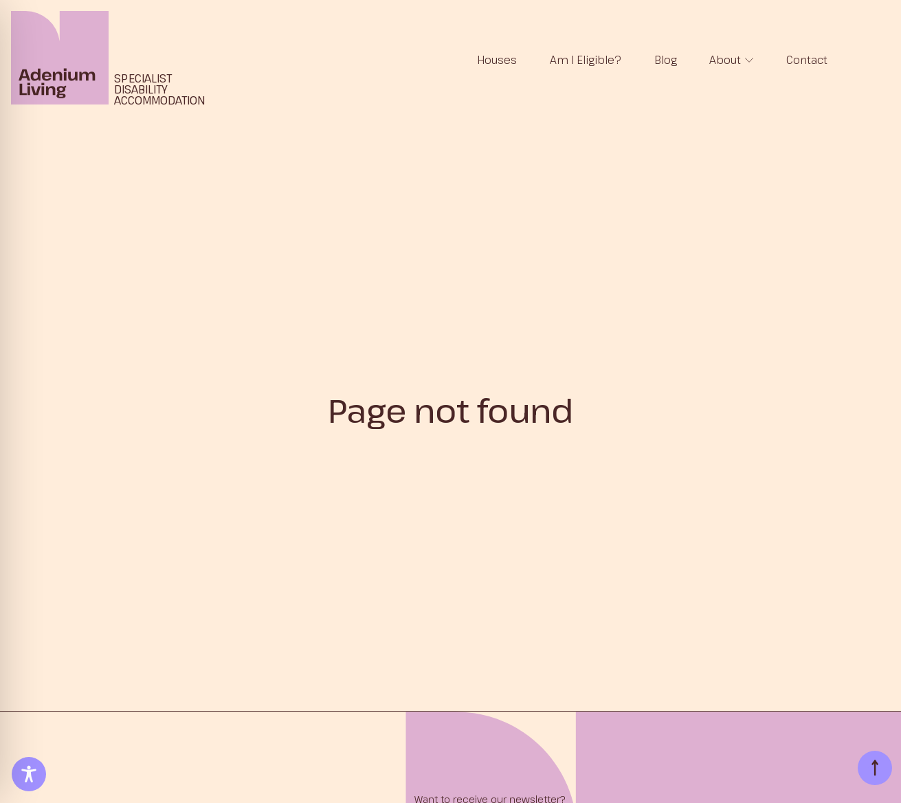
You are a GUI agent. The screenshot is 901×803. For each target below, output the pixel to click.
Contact (806, 59)
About (725, 59)
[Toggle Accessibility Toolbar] (28, 774)
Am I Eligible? (585, 59)
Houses (497, 59)
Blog (665, 59)
